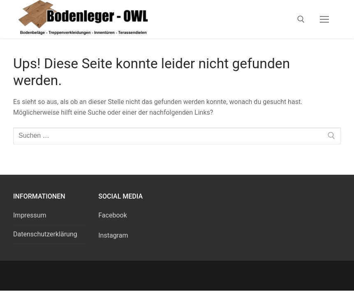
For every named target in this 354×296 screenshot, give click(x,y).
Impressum (29, 215)
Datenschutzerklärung (45, 234)
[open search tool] (301, 19)
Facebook (112, 215)
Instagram (113, 235)
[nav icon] (324, 19)
